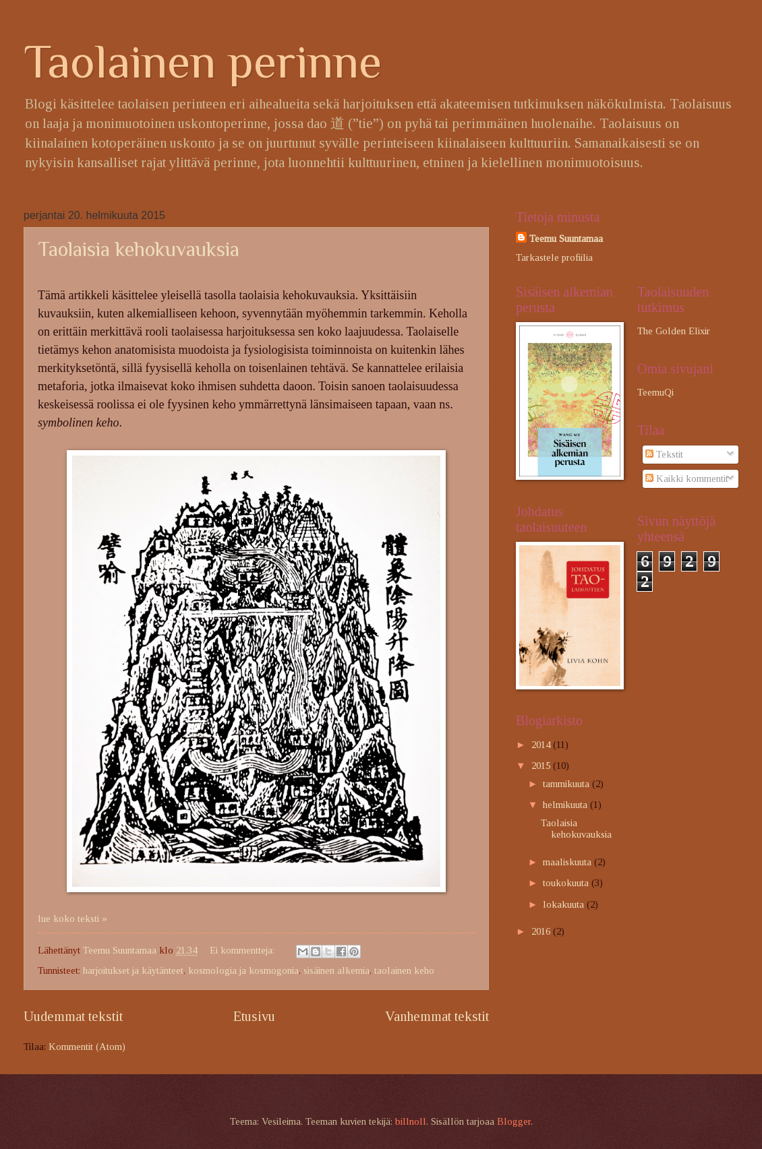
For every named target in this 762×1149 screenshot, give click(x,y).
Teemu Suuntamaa (566, 238)
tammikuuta (567, 783)
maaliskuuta (568, 862)
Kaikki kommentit (686, 478)
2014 (542, 744)
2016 (542, 931)
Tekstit (664, 454)
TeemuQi (655, 392)
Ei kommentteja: (243, 950)
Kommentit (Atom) (87, 1046)
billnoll (410, 1121)
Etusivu (254, 1016)
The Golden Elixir (673, 330)
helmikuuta (566, 804)
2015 (542, 765)
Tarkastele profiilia (554, 257)
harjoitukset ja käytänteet (133, 970)
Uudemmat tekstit (73, 1016)
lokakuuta (565, 904)
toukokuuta (567, 882)
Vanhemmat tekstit (437, 1016)
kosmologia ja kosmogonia (243, 970)
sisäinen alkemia (336, 970)
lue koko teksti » (72, 918)
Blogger (514, 1121)
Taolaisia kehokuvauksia (138, 249)
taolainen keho (404, 970)
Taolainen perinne (203, 61)
